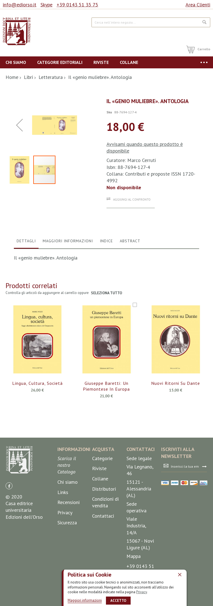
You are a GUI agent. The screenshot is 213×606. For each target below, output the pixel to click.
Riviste (99, 502)
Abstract (130, 280)
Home (12, 77)
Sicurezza (67, 556)
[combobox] (151, 22)
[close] (180, 574)
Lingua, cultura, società (37, 423)
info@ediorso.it (19, 4)
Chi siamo (67, 516)
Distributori (104, 523)
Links (62, 526)
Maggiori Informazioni (68, 280)
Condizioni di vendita (105, 536)
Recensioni (68, 536)
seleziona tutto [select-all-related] (106, 333)
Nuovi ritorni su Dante (175, 423)
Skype (46, 4)
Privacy (141, 592)
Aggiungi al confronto (132, 199)
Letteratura (51, 77)
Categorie (102, 492)
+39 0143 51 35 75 (77, 4)
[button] (19, 154)
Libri (28, 77)
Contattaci (103, 550)
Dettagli (26, 280)
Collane (100, 512)
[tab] (26, 282)
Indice (106, 280)
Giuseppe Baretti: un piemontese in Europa (106, 426)
